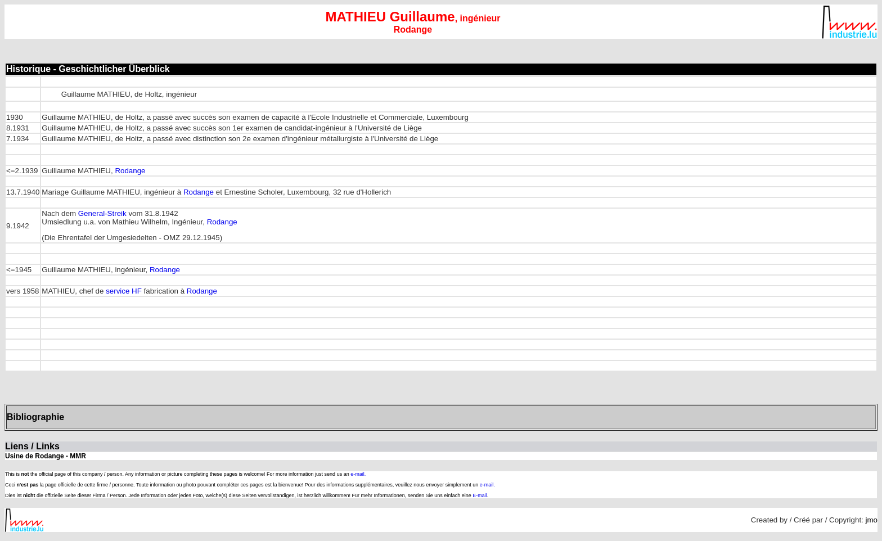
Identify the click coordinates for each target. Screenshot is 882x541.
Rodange (130, 170)
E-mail (479, 495)
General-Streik (102, 213)
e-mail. (358, 474)
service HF (124, 291)
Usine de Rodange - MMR (45, 456)
